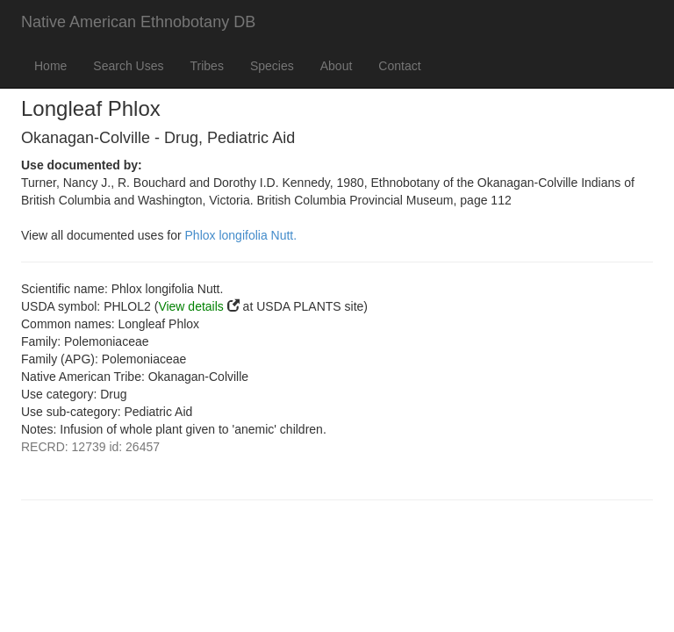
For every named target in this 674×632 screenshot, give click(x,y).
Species (272, 66)
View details (190, 306)
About (336, 66)
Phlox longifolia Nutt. (241, 235)
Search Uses (128, 66)
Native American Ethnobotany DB (138, 22)
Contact (399, 66)
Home (50, 66)
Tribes (207, 66)
